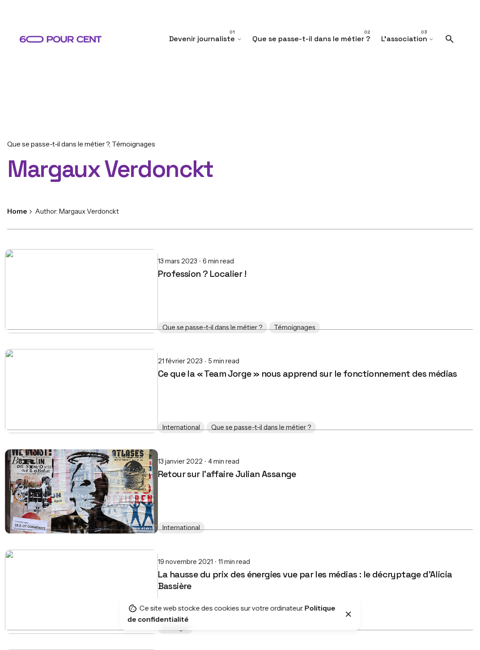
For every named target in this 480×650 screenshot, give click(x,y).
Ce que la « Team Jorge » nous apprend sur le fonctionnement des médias (156, 366)
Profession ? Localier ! (51, 266)
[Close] (348, 614)
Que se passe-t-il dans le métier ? (58, 144)
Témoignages (133, 144)
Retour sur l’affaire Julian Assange (76, 467)
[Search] (449, 39)
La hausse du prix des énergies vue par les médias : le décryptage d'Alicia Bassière (154, 573)
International (30, 423)
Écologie (25, 624)
